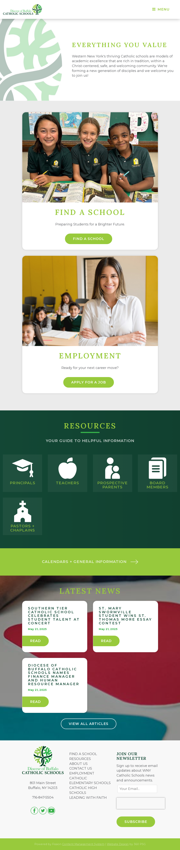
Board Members (157, 485)
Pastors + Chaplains (22, 528)
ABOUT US (78, 764)
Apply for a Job (88, 382)
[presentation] (141, 803)
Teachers (67, 483)
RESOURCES (80, 759)
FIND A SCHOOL (83, 754)
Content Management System (83, 844)
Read (35, 641)
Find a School (88, 239)
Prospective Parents (112, 485)
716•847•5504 (43, 797)
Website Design (118, 844)
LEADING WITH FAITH (88, 798)
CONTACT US (80, 768)
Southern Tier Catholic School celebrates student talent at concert (54, 615)
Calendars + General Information (90, 561)
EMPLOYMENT (81, 773)
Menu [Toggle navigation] (161, 9)
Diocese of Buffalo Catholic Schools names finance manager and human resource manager (53, 674)
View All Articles (88, 724)
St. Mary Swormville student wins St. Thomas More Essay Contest (125, 615)
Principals (22, 483)
